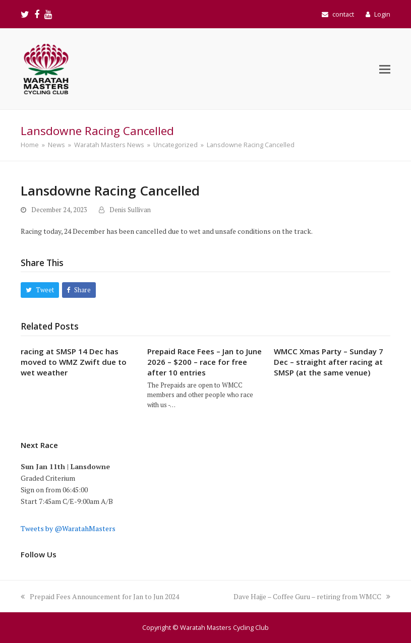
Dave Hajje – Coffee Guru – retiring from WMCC (311, 596)
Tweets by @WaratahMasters (68, 528)
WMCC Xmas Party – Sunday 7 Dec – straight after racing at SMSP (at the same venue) (328, 361)
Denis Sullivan (130, 210)
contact (343, 14)
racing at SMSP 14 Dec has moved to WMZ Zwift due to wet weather (74, 361)
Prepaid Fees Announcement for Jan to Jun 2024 (100, 596)
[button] (384, 69)
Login (382, 14)
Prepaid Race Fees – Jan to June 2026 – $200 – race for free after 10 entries (204, 361)
